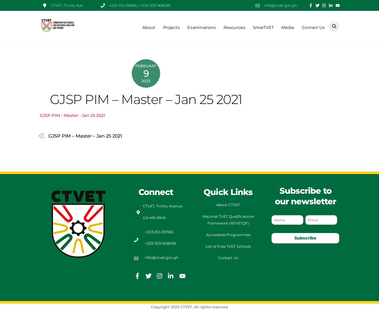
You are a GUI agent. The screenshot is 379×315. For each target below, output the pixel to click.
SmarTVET (263, 27)
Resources (234, 27)
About (148, 27)
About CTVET (228, 204)
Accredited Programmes (228, 235)
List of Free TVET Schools (228, 246)
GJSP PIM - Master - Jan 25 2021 (72, 115)
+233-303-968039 (160, 243)
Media (287, 27)
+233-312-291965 (159, 232)
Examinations (201, 27)
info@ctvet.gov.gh (161, 257)
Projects (171, 27)
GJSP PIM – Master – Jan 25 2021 (146, 99)
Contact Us (313, 27)
